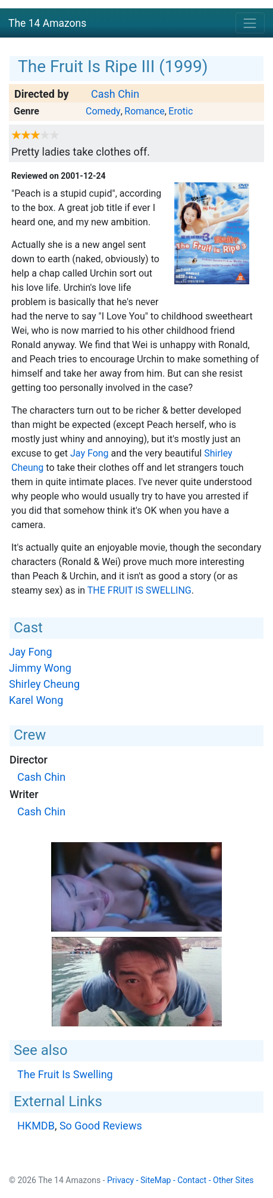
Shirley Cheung (44, 684)
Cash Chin (115, 94)
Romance (144, 111)
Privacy (120, 1180)
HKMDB (36, 1125)
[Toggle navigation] (250, 23)
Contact (191, 1180)
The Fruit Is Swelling (139, 590)
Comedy (103, 111)
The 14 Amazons (47, 23)
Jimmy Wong (40, 668)
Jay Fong (89, 453)
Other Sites (233, 1180)
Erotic (180, 111)
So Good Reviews (100, 1125)
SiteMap (155, 1180)
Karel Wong (36, 700)
